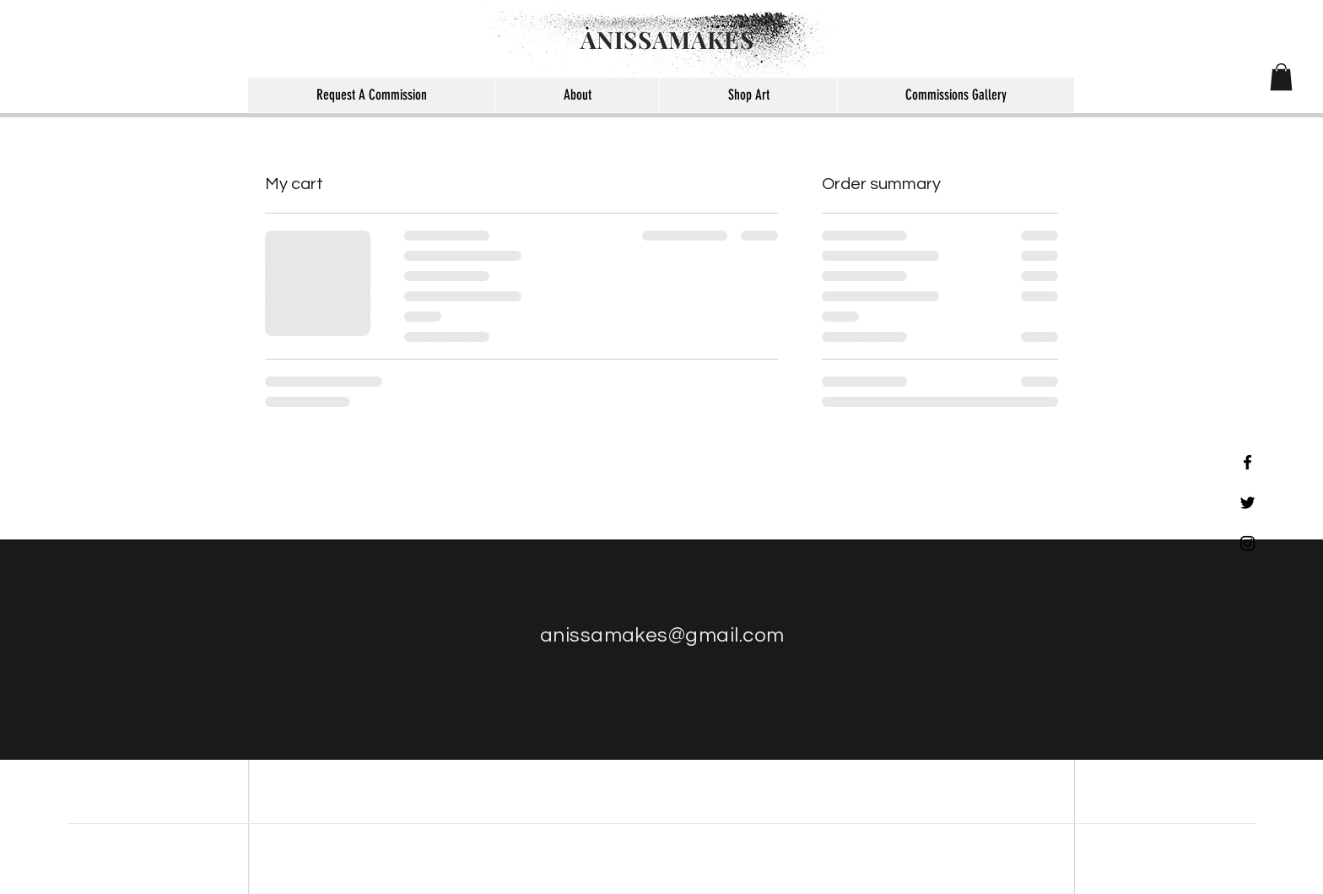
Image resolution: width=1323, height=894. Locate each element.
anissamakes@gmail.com (662, 635)
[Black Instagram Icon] (1247, 543)
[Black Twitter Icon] (1247, 502)
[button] (1281, 76)
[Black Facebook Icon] (1247, 462)
